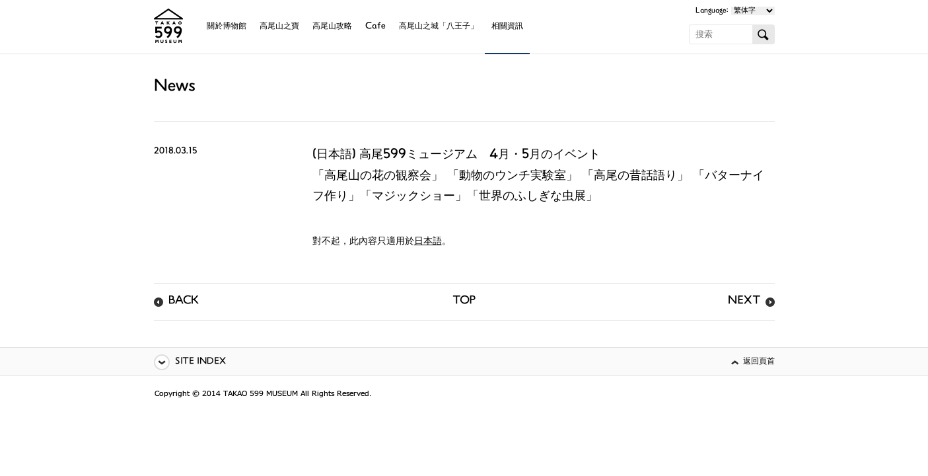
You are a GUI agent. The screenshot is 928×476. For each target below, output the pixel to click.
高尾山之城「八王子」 (438, 26)
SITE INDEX (200, 362)
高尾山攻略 (332, 26)
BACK (183, 301)
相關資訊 (507, 26)
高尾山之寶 (279, 26)
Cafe (375, 26)
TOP (464, 301)
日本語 (428, 242)
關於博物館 (226, 26)
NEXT (744, 301)
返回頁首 (759, 362)
